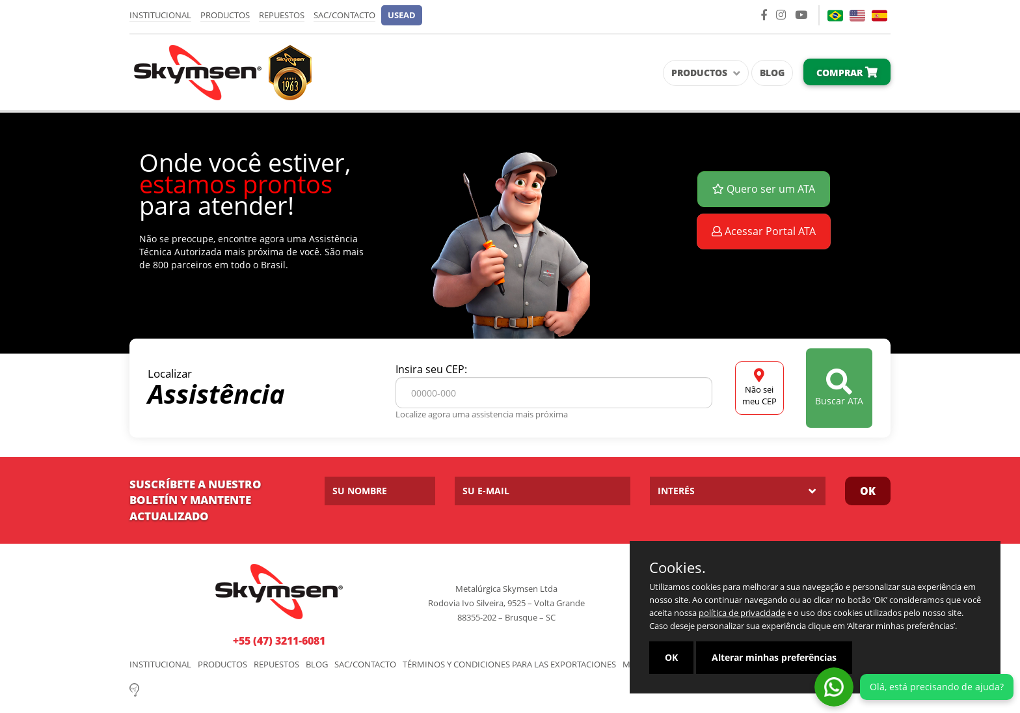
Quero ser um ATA (763, 189)
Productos (225, 15)
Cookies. (677, 567)
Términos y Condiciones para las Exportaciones (509, 664)
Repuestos (281, 15)
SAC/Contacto (344, 15)
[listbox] (737, 491)
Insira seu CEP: (431, 369)
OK (868, 491)
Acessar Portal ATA (764, 231)
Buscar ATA (839, 388)
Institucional (160, 15)
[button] (402, 15)
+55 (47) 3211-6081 (279, 641)
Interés (676, 490)
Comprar (847, 72)
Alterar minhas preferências (774, 657)
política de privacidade (742, 613)
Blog (772, 72)
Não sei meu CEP (759, 388)
